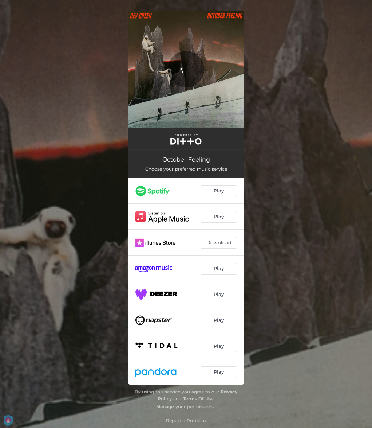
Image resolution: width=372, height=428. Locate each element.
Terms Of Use (198, 398)
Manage (165, 406)
